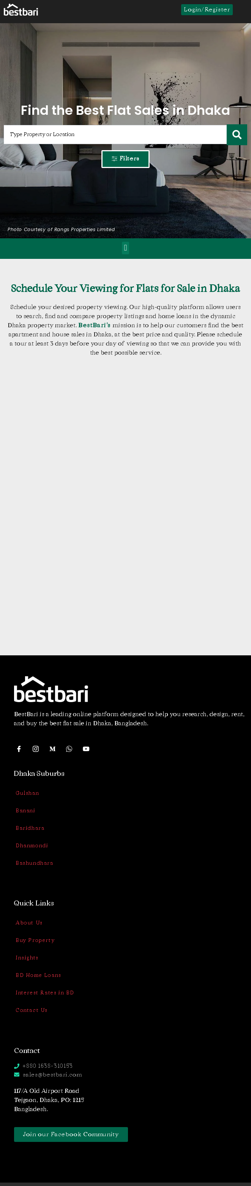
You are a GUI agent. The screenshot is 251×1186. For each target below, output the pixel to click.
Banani (26, 810)
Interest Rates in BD (45, 992)
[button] (125, 248)
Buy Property (35, 940)
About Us (29, 923)
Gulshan (27, 793)
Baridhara (30, 828)
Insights (27, 958)
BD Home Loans (39, 975)
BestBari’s (95, 325)
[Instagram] (38, 748)
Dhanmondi (32, 845)
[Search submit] (237, 134)
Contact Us (32, 1010)
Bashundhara (35, 863)
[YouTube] (88, 748)
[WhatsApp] (71, 748)
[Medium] (55, 748)
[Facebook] (21, 748)
